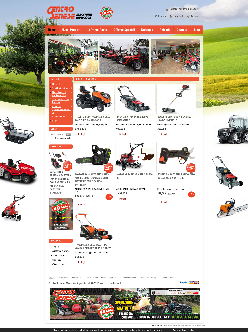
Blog (197, 30)
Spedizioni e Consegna (149, 278)
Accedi (173, 278)
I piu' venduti (114, 278)
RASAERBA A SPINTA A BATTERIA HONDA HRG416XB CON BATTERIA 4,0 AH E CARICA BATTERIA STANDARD (61, 182)
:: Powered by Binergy (157, 325)
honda (64, 264)
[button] (80, 134)
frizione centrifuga (58, 255)
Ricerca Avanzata (63, 138)
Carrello (173, 8)
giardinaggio (56, 260)
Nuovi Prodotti (71, 30)
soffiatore (55, 264)
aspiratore (54, 246)
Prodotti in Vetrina (86, 79)
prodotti (193, 8)
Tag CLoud (56, 240)
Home (52, 30)
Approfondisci (179, 330)
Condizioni (114, 283)
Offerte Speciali (124, 30)
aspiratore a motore (59, 251)
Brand (103, 278)
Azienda (165, 30)
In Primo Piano (97, 30)
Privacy (101, 283)
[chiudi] (193, 330)
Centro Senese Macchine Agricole (67, 283)
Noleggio (147, 30)
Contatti (182, 30)
